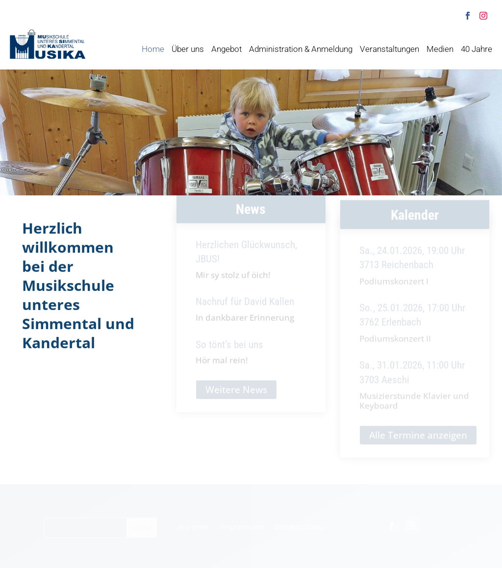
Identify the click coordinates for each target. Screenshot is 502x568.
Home (153, 50)
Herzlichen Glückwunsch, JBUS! (246, 256)
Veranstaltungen (389, 50)
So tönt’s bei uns (229, 349)
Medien (440, 50)
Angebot (226, 50)
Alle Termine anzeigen (418, 440)
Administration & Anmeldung (300, 50)
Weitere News (236, 393)
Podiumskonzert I (393, 286)
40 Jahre (476, 50)
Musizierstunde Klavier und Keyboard (414, 406)
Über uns (188, 50)
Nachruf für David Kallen (245, 306)
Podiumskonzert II (395, 344)
